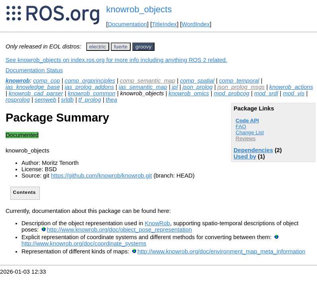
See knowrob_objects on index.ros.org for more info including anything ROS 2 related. (116, 60)
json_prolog (197, 87)
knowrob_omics (188, 93)
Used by (245, 156)
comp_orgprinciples (90, 80)
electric (97, 47)
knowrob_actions (291, 87)
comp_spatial (197, 80)
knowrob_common (92, 93)
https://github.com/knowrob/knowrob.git (101, 175)
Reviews (245, 138)
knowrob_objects (139, 9)
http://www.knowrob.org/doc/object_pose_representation (119, 229)
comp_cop (46, 80)
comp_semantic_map (147, 80)
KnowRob (157, 223)
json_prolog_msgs (241, 87)
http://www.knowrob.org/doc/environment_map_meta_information (221, 251)
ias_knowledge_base (33, 87)
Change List (250, 132)
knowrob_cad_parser (36, 93)
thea (111, 100)
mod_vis (294, 93)
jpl (175, 87)
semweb (45, 100)
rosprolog (18, 100)
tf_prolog (89, 100)
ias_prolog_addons (89, 87)
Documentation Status (34, 70)
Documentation (127, 24)
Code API (247, 121)
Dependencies (253, 150)
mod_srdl (266, 93)
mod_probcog (231, 93)
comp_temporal (239, 80)
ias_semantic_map (143, 87)
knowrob (18, 80)
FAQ (241, 126)
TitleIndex (164, 24)
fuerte (121, 47)
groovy (143, 47)
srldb (67, 100)
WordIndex (196, 24)
